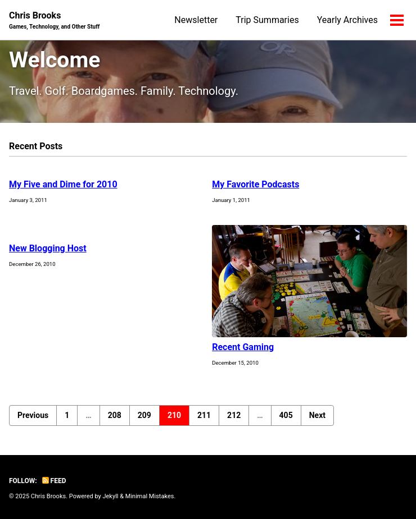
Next (317, 415)
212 (234, 415)
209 (144, 415)
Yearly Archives (347, 20)
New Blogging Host (48, 248)
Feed (54, 481)
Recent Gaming (243, 347)
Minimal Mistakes (149, 496)
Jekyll (110, 496)
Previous (32, 415)
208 (114, 415)
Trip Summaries (267, 20)
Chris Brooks (54, 20)
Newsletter (196, 20)
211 (204, 415)
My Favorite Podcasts (255, 184)
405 (286, 415)
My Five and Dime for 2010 (63, 184)
